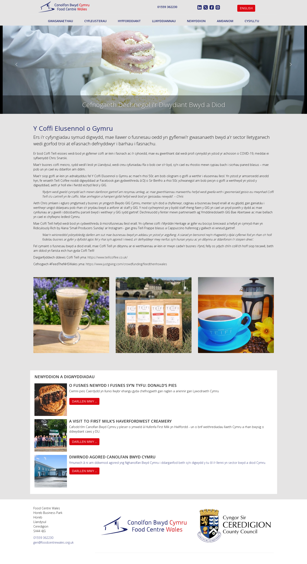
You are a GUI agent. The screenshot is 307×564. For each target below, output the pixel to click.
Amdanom (225, 21)
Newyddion (196, 21)
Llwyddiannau (164, 21)
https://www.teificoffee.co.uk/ (108, 257)
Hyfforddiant (129, 21)
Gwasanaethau (60, 21)
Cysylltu (252, 21)
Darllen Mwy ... (84, 401)
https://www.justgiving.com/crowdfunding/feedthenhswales (126, 264)
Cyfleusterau (95, 21)
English (246, 8)
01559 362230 (167, 7)
